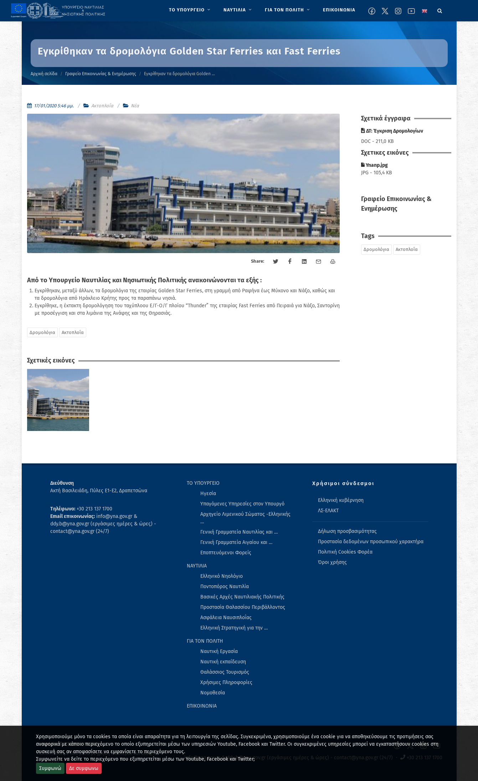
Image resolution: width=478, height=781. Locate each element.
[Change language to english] (424, 11)
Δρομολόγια (42, 332)
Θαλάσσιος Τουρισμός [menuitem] (224, 672)
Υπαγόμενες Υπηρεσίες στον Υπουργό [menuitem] (242, 504)
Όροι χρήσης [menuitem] (332, 562)
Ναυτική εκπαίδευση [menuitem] (223, 662)
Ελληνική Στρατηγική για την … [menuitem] (234, 628)
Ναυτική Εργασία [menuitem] (219, 651)
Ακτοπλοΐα (102, 105)
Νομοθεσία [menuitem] (212, 693)
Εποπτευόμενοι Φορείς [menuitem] (225, 553)
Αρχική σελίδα (44, 73)
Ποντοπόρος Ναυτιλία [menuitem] (224, 587)
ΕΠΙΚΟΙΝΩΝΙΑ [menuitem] (202, 706)
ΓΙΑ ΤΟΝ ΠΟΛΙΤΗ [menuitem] (205, 641)
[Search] (439, 9)
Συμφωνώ (50, 768)
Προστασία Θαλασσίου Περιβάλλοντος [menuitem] (242, 607)
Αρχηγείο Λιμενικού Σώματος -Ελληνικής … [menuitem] (245, 518)
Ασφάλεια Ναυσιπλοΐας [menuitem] (226, 618)
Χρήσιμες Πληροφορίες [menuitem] (226, 682)
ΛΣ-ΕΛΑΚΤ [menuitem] (328, 511)
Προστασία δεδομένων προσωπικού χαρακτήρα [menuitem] (370, 542)
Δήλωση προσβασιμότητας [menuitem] (347, 531)
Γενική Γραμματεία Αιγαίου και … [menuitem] (236, 542)
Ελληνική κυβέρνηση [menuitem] (341, 500)
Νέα (135, 105)
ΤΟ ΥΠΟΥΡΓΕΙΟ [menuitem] (203, 483)
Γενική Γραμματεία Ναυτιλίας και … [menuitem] (239, 532)
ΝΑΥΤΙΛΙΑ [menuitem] (197, 566)
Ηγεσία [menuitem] (208, 493)
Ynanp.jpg (374, 165)
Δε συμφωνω (83, 768)
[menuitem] (190, 10)
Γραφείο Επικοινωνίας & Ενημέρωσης (100, 73)
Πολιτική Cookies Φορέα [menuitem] (345, 552)
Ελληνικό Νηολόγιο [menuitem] (221, 576)
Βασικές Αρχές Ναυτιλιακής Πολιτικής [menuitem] (242, 597)
